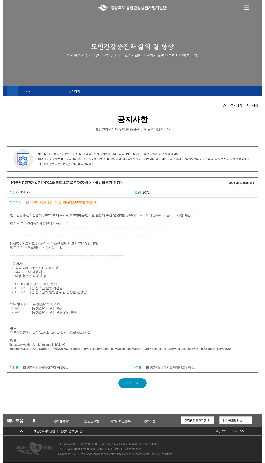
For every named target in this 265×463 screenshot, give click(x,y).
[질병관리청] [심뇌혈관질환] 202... (45, 367)
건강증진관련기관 (195, 420)
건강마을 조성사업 (71, 431)
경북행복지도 (81, 421)
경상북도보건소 (232, 420)
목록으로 (132, 383)
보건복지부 (54, 421)
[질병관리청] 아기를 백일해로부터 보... (171, 367)
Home (26, 91)
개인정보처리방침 (44, 431)
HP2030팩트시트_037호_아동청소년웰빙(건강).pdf (63, 202)
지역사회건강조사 (140, 421)
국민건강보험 (109, 421)
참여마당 (74, 91)
